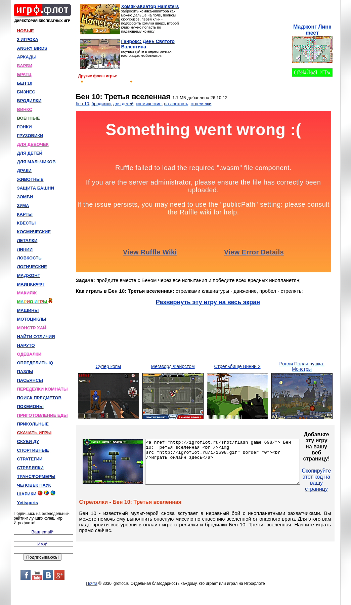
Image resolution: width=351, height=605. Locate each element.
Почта (91, 583)
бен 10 (82, 103)
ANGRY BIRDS (32, 48)
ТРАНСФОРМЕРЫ (36, 476)
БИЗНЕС (26, 91)
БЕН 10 (24, 83)
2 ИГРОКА (28, 39)
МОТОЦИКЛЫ (31, 319)
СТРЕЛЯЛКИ (30, 467)
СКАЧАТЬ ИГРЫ (34, 432)
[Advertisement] (235, 46)
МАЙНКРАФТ (31, 284)
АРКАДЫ (27, 56)
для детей (123, 103)
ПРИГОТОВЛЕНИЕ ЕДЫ (42, 415)
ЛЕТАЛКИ (27, 240)
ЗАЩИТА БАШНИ (35, 188)
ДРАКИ (24, 170)
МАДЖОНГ (28, 275)
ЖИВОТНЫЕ (30, 179)
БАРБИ (25, 65)
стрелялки (201, 103)
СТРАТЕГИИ (30, 458)
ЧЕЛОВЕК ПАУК (34, 485)
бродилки (101, 103)
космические (149, 103)
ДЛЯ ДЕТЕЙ (29, 153)
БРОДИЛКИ (29, 100)
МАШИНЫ (28, 310)
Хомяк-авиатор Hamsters (150, 6)
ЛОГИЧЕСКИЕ (32, 266)
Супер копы (108, 366)
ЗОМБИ (25, 196)
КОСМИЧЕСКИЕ (34, 231)
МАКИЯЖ (27, 292)
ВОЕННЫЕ (28, 118)
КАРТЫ (25, 214)
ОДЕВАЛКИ (29, 354)
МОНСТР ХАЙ (31, 327)
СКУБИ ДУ (28, 441)
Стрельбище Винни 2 (237, 366)
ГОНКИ (24, 126)
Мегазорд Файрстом (172, 366)
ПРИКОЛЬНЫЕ (33, 424)
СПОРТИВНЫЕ (33, 450)
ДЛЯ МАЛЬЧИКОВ (36, 161)
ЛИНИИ (25, 249)
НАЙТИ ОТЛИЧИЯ (36, 336)
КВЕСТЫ (26, 223)
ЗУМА (23, 205)
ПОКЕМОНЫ (30, 406)
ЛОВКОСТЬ (29, 257)
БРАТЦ (24, 74)
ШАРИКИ (36, 493)
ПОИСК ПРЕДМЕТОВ (39, 397)
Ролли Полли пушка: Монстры (301, 366)
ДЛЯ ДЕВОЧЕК (33, 144)
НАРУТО (26, 345)
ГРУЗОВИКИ (30, 135)
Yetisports (27, 502)
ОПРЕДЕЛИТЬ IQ (35, 362)
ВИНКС (24, 109)
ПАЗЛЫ (25, 371)
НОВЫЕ (25, 30)
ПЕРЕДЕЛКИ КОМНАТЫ (42, 389)
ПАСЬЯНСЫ (30, 380)
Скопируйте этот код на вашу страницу (335, 480)
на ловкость (176, 103)
